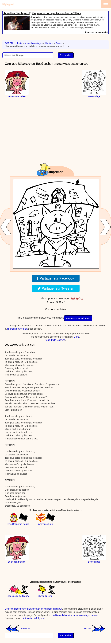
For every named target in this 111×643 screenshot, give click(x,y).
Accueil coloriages (33, 43)
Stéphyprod (8, 4)
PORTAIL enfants (13, 43)
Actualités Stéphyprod (16, 13)
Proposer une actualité (96, 32)
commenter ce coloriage (78, 318)
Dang (76, 336)
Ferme (59, 43)
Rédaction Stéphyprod (34, 618)
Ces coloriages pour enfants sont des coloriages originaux (33, 608)
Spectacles (36, 17)
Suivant (95, 628)
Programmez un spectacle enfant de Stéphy (56, 13)
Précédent (17, 628)
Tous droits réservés (55, 340)
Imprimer (56, 172)
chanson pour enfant (17, 328)
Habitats (49, 43)
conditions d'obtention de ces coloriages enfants (74, 615)
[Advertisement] (56, 90)
